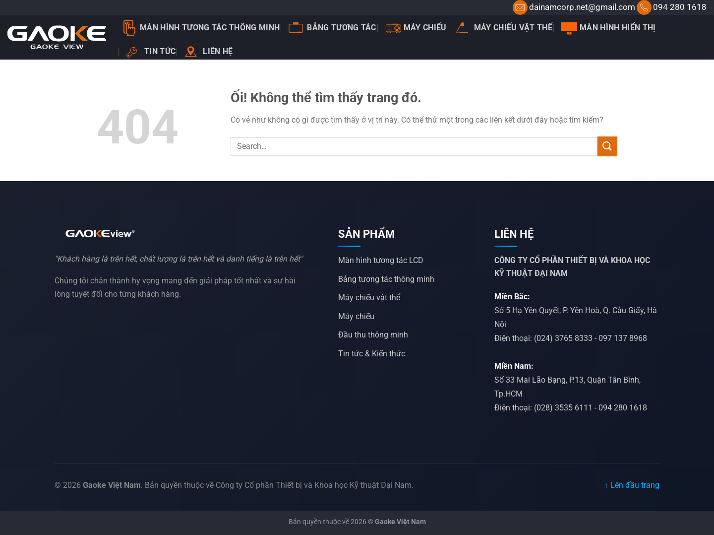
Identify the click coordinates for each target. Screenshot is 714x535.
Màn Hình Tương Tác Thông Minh (200, 28)
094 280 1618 (680, 7)
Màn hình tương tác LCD (380, 260)
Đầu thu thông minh (373, 334)
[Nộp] (607, 146)
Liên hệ (208, 52)
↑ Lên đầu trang (631, 485)
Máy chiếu (416, 28)
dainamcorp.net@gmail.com (582, 7)
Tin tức (151, 52)
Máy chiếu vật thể (504, 27)
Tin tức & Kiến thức (371, 353)
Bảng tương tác (332, 28)
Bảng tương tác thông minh (386, 279)
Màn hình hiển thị (608, 28)
